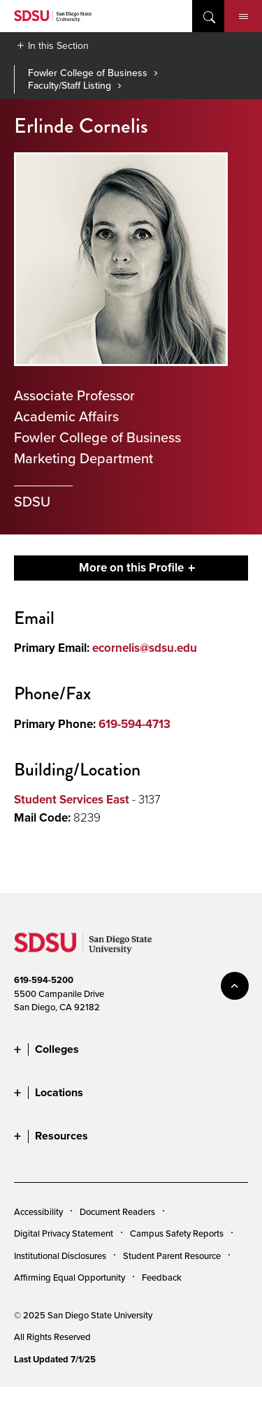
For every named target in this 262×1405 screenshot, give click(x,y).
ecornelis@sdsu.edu (144, 648)
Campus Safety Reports (177, 1233)
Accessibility (38, 1211)
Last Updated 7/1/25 (55, 1359)
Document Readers (117, 1211)
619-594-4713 (134, 724)
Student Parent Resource (172, 1255)
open (208, 16)
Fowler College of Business (87, 73)
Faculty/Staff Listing (69, 85)
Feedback (162, 1277)
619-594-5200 (43, 980)
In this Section (58, 45)
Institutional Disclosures (60, 1255)
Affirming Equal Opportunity (69, 1277)
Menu (243, 17)
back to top (235, 986)
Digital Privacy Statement (63, 1233)
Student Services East (71, 799)
